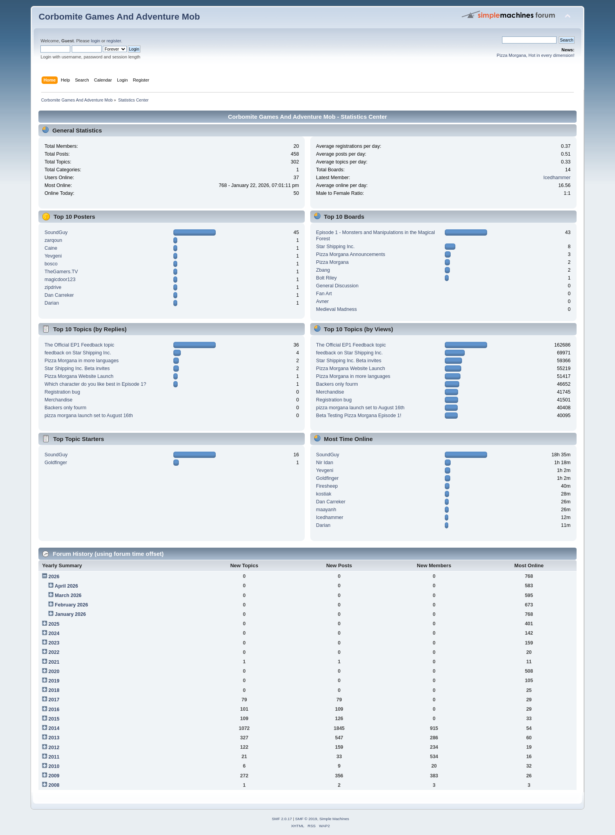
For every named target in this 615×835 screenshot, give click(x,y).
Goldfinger (55, 462)
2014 (54, 728)
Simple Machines (334, 819)
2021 (54, 662)
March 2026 (68, 595)
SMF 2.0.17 (282, 819)
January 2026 (70, 614)
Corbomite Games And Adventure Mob (119, 17)
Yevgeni (53, 256)
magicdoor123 (59, 279)
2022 (54, 652)
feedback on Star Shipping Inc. (77, 353)
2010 (54, 766)
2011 (54, 757)
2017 (54, 699)
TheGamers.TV (61, 271)
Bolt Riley (326, 278)
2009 (54, 776)
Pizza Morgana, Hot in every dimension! (535, 55)
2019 (54, 681)
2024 (54, 633)
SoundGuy (55, 232)
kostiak (323, 494)
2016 (54, 709)
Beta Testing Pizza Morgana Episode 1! (358, 415)
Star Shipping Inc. (335, 246)
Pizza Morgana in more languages (81, 360)
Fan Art (324, 293)
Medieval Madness (336, 309)
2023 (54, 643)
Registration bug (62, 392)
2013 (54, 738)
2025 (54, 624)
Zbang (323, 270)
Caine (50, 248)
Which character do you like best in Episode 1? (95, 384)
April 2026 (66, 586)
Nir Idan (324, 462)
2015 (54, 719)
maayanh (326, 509)
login (95, 40)
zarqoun (53, 240)
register (114, 40)
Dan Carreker (59, 295)
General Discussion (337, 286)
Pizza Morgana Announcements (350, 254)
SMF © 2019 (306, 819)
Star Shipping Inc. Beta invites (76, 368)
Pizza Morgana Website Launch (78, 376)
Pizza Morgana (332, 262)
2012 (54, 747)
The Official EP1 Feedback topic (79, 345)
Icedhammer (556, 177)
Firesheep (327, 486)
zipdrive (52, 287)
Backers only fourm (65, 407)
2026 (54, 576)
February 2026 (71, 605)
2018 (54, 690)
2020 (54, 671)
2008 (54, 785)
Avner (322, 301)
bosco (50, 264)
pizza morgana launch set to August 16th (88, 415)
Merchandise (58, 400)
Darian (51, 303)
